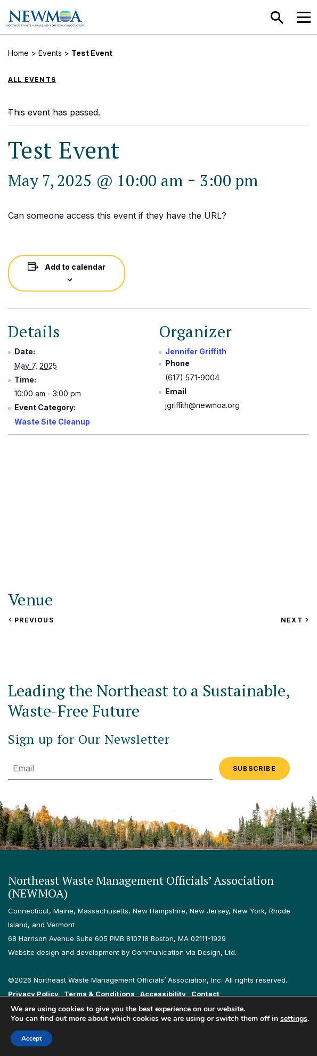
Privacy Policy (33, 994)
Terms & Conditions (99, 994)
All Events (32, 80)
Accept (31, 1038)
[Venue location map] (165, 512)
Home (18, 52)
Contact (205, 994)
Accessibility (163, 994)
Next (295, 620)
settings (293, 1019)
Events (50, 52)
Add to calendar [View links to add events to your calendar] (75, 266)
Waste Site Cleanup (52, 421)
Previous (31, 620)
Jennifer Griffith (195, 351)
